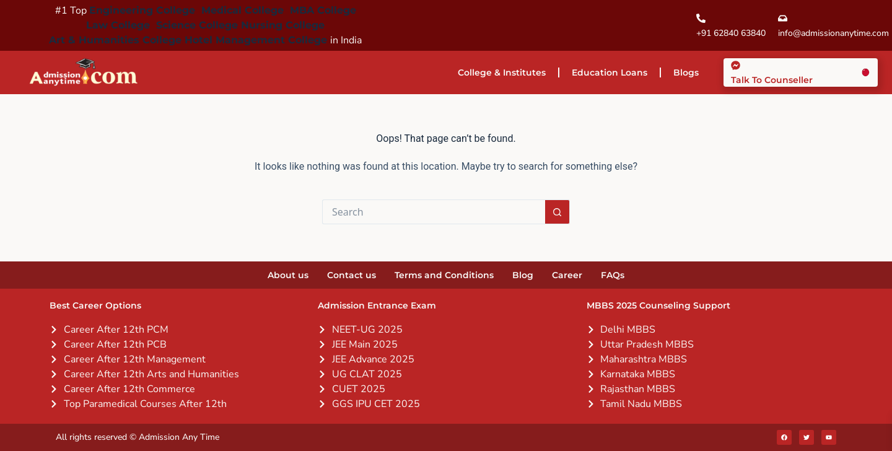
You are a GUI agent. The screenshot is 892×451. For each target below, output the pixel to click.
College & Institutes (502, 72)
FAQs (612, 275)
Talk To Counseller (772, 79)
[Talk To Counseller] (735, 65)
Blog (522, 275)
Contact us (351, 275)
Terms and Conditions (444, 275)
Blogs (686, 72)
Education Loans (609, 72)
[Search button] (557, 211)
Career (567, 275)
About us (288, 275)
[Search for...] (433, 211)
